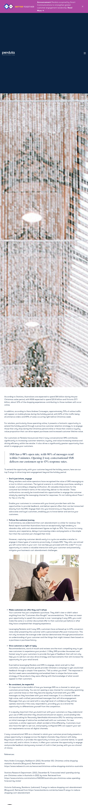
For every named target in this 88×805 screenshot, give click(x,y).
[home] (9, 53)
